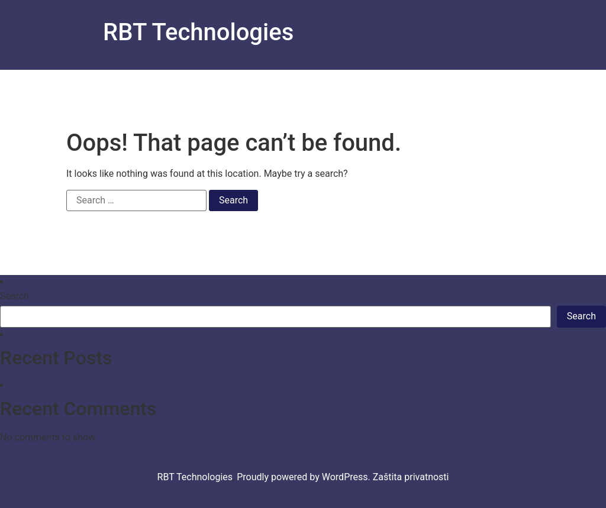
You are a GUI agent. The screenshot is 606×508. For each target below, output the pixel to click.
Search (14, 296)
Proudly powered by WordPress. (305, 477)
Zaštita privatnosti (411, 477)
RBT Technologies (198, 32)
